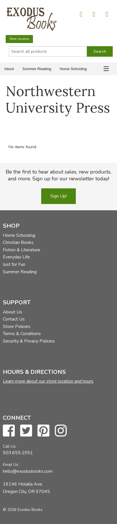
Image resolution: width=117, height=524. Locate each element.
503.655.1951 (18, 453)
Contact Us (14, 319)
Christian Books (18, 242)
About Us (12, 312)
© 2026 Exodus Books (23, 509)
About (9, 69)
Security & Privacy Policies (29, 341)
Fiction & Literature (21, 250)
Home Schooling (73, 69)
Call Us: (9, 446)
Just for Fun (14, 264)
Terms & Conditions (22, 334)
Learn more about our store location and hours (48, 381)
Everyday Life (16, 257)
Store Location (19, 39)
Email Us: (11, 464)
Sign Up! (58, 196)
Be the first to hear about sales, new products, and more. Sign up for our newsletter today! (58, 175)
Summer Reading (36, 69)
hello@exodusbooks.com (28, 471)
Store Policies (16, 326)
